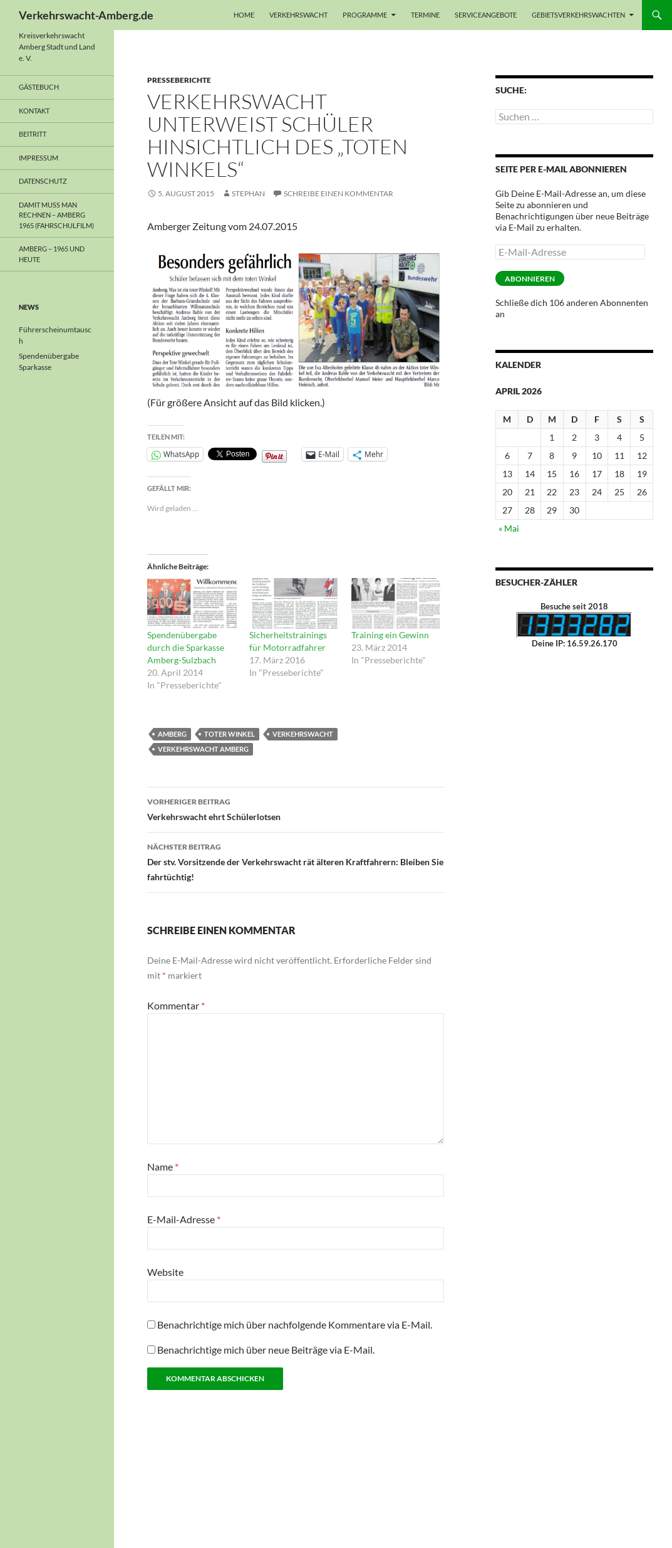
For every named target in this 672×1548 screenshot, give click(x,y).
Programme (365, 15)
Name (162, 1166)
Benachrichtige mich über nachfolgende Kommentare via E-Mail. (294, 1324)
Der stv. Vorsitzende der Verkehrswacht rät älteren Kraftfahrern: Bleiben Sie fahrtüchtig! (295, 861)
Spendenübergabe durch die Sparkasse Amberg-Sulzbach (185, 647)
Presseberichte (179, 80)
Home (244, 15)
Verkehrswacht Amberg (203, 749)
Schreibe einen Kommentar (338, 193)
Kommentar (176, 1005)
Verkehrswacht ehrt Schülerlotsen (295, 808)
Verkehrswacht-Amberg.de (86, 15)
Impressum (38, 158)
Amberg (172, 734)
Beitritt (32, 134)
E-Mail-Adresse (183, 1219)
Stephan (248, 193)
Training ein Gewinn (390, 634)
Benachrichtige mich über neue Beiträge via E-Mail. (266, 1350)
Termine (425, 15)
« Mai (509, 528)
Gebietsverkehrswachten (578, 15)
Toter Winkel (229, 734)
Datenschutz (43, 181)
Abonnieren (530, 278)
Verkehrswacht (298, 15)
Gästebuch (39, 87)
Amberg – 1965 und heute (52, 254)
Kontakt (34, 111)
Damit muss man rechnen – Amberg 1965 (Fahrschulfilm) (56, 215)
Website (165, 1272)
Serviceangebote (486, 15)
